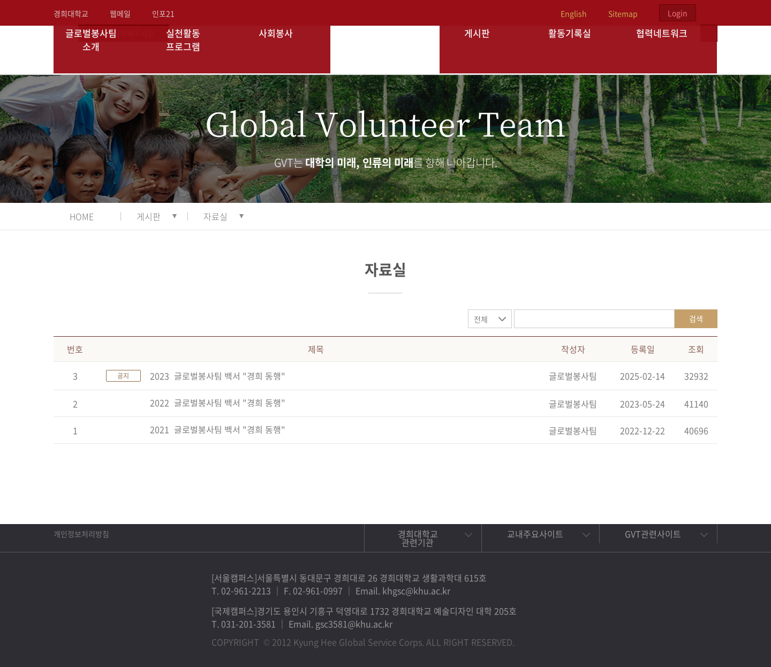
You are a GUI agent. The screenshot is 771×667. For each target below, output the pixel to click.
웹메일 (120, 13)
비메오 (672, 637)
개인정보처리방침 (81, 533)
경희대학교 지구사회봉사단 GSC (386, 49)
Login (677, 12)
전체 (481, 319)
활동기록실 (578, 49)
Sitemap (623, 13)
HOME (82, 216)
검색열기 (708, 12)
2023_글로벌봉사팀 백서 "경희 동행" (217, 376)
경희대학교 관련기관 (418, 538)
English (574, 13)
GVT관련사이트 (653, 533)
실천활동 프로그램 (192, 49)
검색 (696, 318)
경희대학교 (71, 13)
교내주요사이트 (535, 533)
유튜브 (697, 637)
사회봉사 (284, 49)
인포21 (163, 13)
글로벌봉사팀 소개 (100, 49)
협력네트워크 (671, 49)
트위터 (647, 637)
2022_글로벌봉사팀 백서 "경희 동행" (217, 402)
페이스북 (623, 637)
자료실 (215, 216)
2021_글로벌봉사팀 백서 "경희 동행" (217, 429)
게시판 (486, 49)
